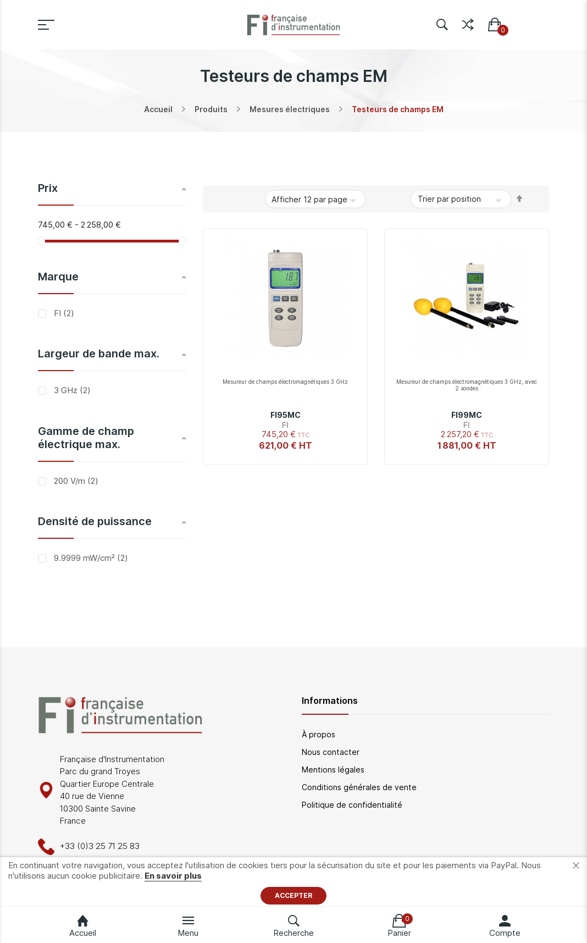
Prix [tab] (48, 188)
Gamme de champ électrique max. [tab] (86, 437)
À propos (318, 734)
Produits (211, 109)
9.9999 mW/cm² (90, 558)
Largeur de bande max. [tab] (98, 353)
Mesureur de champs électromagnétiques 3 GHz (285, 381)
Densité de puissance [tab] (95, 521)
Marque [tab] (58, 276)
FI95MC (285, 415)
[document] (293, 882)
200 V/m (75, 481)
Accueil (158, 109)
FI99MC (466, 415)
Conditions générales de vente (359, 787)
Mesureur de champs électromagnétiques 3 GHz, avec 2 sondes (466, 384)
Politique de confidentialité (352, 804)
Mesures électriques (290, 109)
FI (63, 313)
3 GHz (71, 390)
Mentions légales (333, 769)
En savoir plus (173, 875)
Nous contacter (330, 752)
